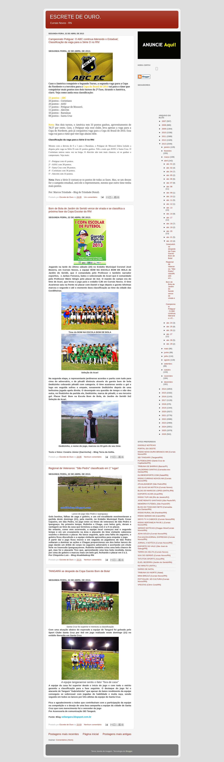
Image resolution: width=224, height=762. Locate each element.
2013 (164, 144)
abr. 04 (169, 171)
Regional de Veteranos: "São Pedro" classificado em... (170, 270)
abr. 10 (169, 196)
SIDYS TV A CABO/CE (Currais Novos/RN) (156, 519)
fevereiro (168, 151)
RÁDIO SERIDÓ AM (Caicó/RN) (151, 516)
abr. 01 (169, 164)
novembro (168, 376)
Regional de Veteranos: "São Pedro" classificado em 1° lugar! (84, 468)
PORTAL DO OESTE (147, 449)
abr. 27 (169, 334)
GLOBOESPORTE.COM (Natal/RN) (153, 475)
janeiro (167, 147)
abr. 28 (169, 340)
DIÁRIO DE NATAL (146, 569)
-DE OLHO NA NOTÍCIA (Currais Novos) (155, 487)
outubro (167, 370)
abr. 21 (169, 237)
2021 (164, 415)
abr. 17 (169, 218)
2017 (164, 400)
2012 (164, 140)
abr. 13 (169, 208)
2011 (164, 136)
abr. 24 (169, 323)
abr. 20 (169, 231)
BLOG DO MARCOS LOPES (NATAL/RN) (156, 491)
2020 (164, 411)
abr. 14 (169, 214)
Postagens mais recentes (63, 734)
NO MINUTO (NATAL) (147, 566)
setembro (168, 364)
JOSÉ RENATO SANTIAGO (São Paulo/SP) (156, 500)
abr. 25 (169, 327)
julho (166, 356)
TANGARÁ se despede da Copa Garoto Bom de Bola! (79, 571)
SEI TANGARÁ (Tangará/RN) (150, 457)
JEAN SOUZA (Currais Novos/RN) (152, 534)
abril (166, 161)
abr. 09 (169, 193)
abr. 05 (169, 175)
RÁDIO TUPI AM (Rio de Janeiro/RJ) (153, 497)
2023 (164, 423)
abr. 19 (169, 227)
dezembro (168, 382)
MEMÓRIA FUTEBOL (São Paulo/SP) (154, 504)
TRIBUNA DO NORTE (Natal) (150, 573)
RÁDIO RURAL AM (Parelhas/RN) (152, 513)
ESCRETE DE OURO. (75, 17)
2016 (164, 396)
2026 (164, 434)
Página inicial (91, 734)
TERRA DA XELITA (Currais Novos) (153, 552)
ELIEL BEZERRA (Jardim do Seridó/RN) (155, 562)
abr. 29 (169, 344)
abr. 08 (169, 186)
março (167, 157)
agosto (167, 360)
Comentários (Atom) (64, 740)
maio (166, 349)
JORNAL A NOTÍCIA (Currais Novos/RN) (155, 543)
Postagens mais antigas (117, 734)
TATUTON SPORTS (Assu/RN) (151, 559)
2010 (164, 132)
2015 (164, 393)
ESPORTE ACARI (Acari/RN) (150, 494)
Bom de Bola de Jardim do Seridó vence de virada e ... (170, 291)
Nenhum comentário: (93, 457)
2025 (164, 430)
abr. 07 (169, 183)
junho (166, 352)
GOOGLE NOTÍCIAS (147, 445)
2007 (164, 121)
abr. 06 (169, 179)
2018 (164, 404)
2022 (164, 419)
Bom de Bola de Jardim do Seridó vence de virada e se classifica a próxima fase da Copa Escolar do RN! (87, 210)
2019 (164, 408)
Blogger (129, 751)
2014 (164, 389)
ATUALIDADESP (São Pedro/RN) (152, 484)
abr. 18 (169, 224)
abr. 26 (169, 330)
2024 (164, 427)
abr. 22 (169, 241)
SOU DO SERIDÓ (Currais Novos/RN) (154, 555)
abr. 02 (169, 168)
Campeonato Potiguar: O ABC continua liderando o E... (170, 311)
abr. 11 (169, 200)
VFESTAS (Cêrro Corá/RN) (149, 585)
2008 (164, 125)
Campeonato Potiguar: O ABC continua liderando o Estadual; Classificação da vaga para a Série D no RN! (83, 41)
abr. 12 (169, 204)
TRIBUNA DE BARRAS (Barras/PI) (153, 466)
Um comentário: (91, 197)
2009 (164, 129)
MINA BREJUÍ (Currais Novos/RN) (152, 576)
